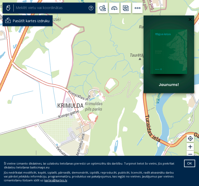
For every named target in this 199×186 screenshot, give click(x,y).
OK (189, 163)
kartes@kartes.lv (55, 180)
